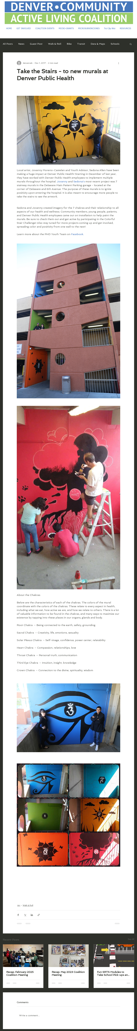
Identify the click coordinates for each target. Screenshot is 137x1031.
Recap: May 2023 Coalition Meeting (68, 973)
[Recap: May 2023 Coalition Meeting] (68, 955)
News (21, 44)
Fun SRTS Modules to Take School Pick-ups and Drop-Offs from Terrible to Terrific (113, 973)
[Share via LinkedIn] (31, 915)
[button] (130, 44)
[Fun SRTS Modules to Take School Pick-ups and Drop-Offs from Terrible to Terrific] (114, 955)
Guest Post (36, 44)
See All (131, 939)
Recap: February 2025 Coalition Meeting (20, 973)
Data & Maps (98, 44)
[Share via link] (38, 915)
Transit (81, 44)
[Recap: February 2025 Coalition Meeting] (23, 955)
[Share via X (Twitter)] (25, 915)
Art (18, 905)
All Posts (8, 44)
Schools (115, 44)
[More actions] (118, 63)
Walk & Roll (54, 44)
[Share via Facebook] (18, 915)
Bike (69, 44)
